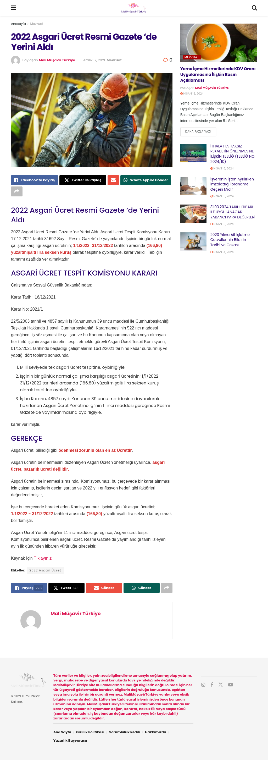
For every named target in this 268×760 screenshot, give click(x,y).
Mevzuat (36, 23)
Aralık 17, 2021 (94, 60)
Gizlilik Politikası (90, 732)
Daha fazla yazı (200, 131)
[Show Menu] (13, 8)
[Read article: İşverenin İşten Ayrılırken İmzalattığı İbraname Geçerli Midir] (193, 186)
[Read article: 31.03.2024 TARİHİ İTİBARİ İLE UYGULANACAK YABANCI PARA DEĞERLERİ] (193, 214)
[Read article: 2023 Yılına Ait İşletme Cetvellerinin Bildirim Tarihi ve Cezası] (193, 241)
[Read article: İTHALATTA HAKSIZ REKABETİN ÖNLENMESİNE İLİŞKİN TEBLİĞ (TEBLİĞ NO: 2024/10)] (193, 153)
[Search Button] (254, 8)
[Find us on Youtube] (230, 685)
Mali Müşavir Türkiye (57, 60)
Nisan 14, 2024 (222, 252)
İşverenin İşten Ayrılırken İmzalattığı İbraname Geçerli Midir (232, 184)
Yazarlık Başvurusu (70, 740)
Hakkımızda (155, 732)
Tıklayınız (43, 558)
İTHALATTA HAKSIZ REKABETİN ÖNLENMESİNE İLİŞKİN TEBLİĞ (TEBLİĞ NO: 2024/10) (232, 154)
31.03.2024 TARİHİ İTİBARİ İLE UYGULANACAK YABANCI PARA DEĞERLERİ (232, 212)
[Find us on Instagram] (203, 685)
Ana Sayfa (62, 732)
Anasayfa (18, 23)
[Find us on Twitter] (220, 685)
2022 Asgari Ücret (45, 570)
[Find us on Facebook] (211, 685)
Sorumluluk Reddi (124, 732)
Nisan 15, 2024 (222, 196)
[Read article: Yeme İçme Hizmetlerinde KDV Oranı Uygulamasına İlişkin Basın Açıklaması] (218, 43)
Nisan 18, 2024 (192, 93)
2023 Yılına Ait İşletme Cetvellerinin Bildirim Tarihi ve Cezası (230, 239)
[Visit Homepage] (133, 8)
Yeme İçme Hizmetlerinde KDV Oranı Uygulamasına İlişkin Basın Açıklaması (218, 75)
